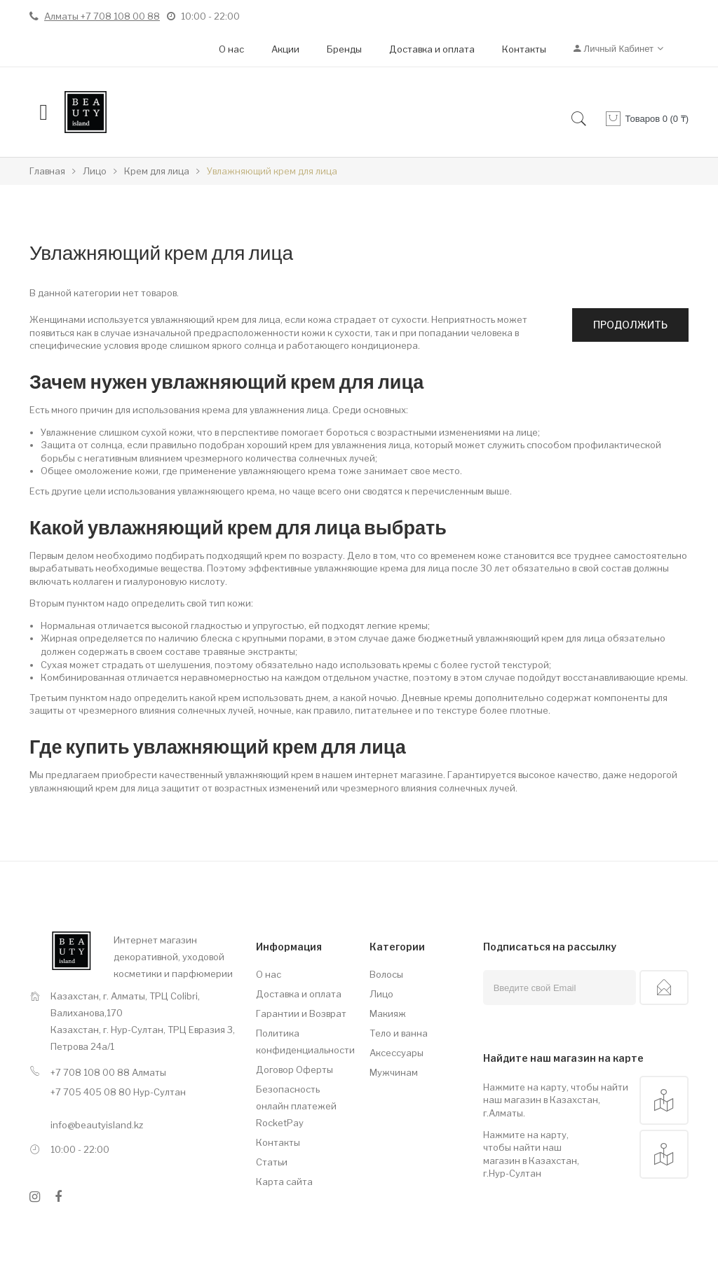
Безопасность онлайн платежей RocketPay (296, 1105)
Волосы (386, 974)
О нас (231, 49)
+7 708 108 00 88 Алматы (108, 1072)
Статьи (271, 1162)
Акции (285, 49)
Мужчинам (394, 1072)
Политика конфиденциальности (302, 1041)
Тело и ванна (399, 1033)
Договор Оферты (294, 1069)
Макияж (388, 1013)
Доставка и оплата (432, 49)
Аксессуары (397, 1052)
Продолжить (630, 325)
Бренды (344, 49)
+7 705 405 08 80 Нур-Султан (118, 1092)
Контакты (524, 49)
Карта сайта (284, 1181)
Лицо (381, 993)
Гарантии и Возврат (301, 1013)
